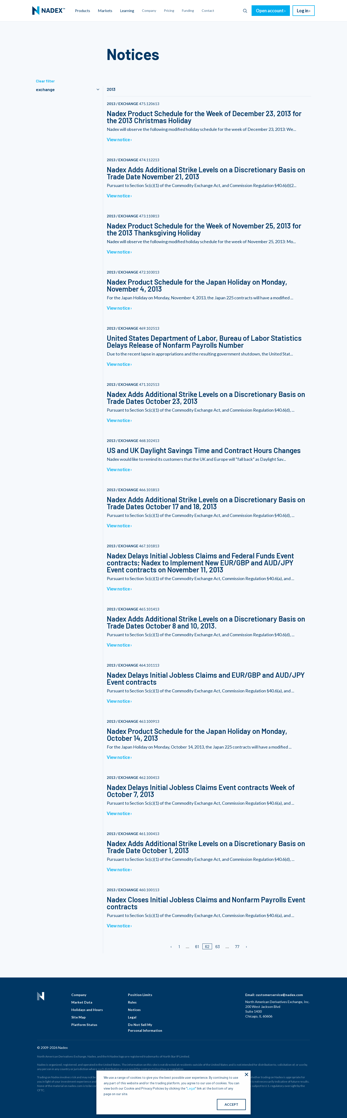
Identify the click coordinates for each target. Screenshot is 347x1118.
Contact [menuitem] (208, 10)
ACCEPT (231, 1104)
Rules (132, 1002)
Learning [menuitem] (127, 10)
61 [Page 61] (197, 946)
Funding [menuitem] (188, 10)
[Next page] (246, 946)
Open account (270, 10)
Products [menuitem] (82, 10)
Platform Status (84, 1025)
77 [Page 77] (237, 946)
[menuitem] (48, 10)
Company (78, 995)
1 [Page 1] (179, 946)
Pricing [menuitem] (169, 10)
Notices (134, 1010)
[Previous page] (171, 946)
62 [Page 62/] (207, 946)
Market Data (81, 1002)
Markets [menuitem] (105, 10)
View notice (118, 139)
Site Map (78, 1017)
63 (217, 946)
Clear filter (45, 81)
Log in (302, 10)
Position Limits (140, 995)
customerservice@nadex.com (279, 995)
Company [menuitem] (149, 10)
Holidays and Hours (87, 1010)
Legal (132, 1017)
